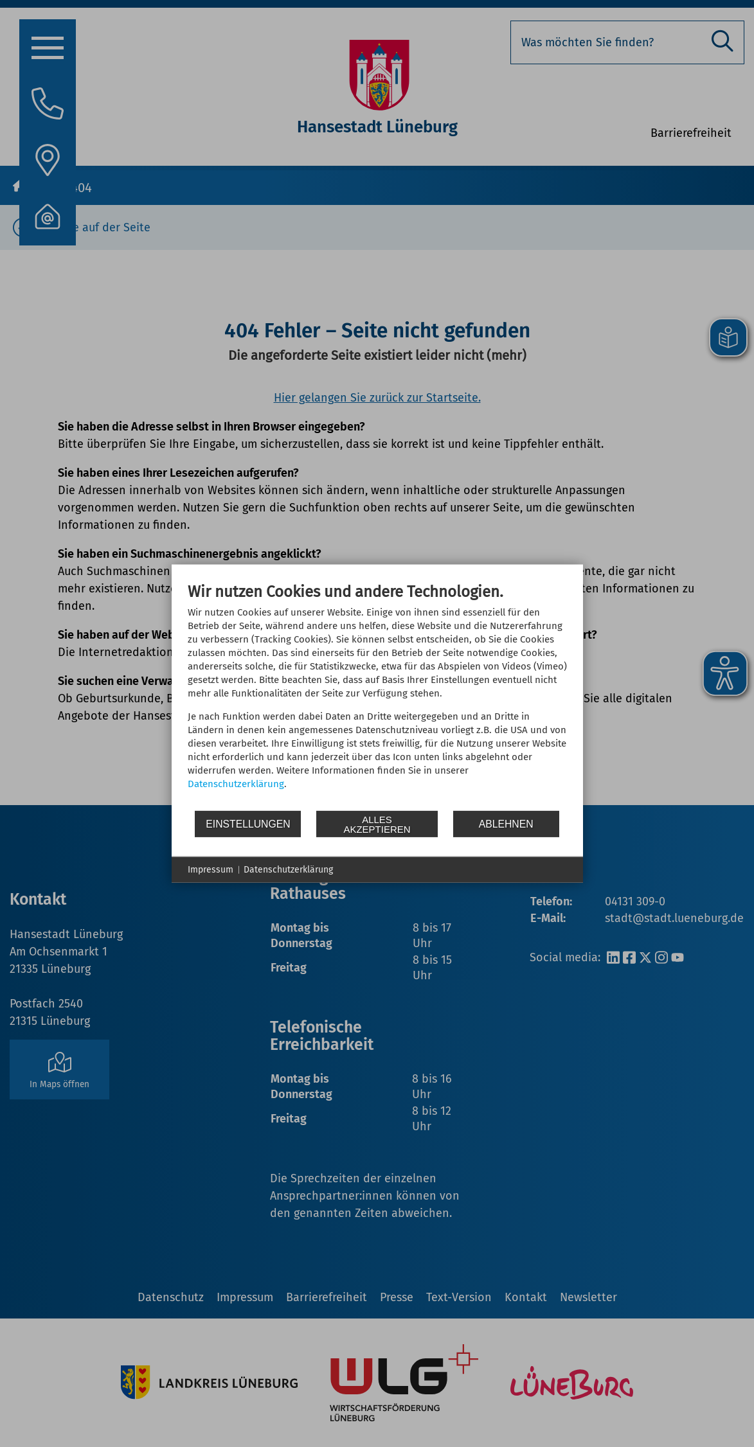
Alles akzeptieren (376, 823)
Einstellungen (248, 823)
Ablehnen (506, 823)
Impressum (210, 869)
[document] (377, 696)
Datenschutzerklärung (236, 784)
